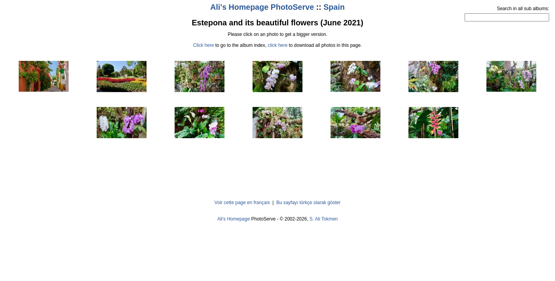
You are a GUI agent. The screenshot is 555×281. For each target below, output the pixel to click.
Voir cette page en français (242, 202)
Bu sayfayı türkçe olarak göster (308, 202)
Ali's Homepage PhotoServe (262, 7)
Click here (203, 45)
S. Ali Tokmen (323, 219)
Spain (334, 7)
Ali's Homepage (233, 219)
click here (278, 45)
